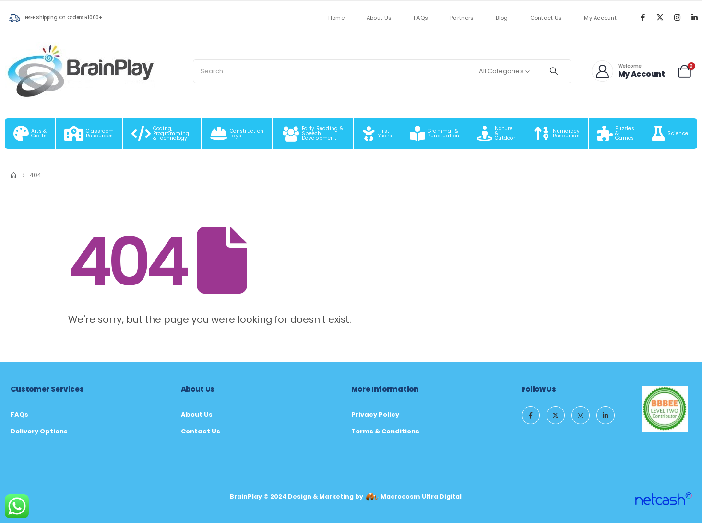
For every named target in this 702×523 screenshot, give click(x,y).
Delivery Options (39, 431)
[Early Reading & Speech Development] (313, 133)
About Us (379, 18)
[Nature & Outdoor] (496, 133)
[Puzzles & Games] (616, 133)
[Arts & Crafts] (30, 133)
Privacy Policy (375, 414)
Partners (462, 18)
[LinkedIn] (694, 17)
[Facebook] (642, 17)
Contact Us (546, 18)
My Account (600, 18)
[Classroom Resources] (89, 133)
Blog (502, 18)
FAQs (421, 18)
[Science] (670, 133)
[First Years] (377, 133)
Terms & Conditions (385, 431)
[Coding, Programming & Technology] (162, 133)
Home (336, 18)
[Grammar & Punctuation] (434, 133)
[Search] (553, 71)
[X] (660, 17)
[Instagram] (677, 17)
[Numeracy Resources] (556, 133)
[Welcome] (628, 71)
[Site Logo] (81, 71)
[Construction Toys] (237, 133)
